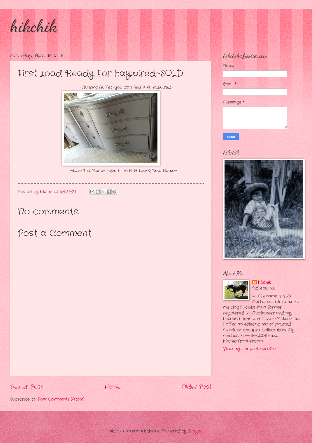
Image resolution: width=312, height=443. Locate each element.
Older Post (196, 387)
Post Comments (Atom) (61, 399)
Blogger (195, 431)
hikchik (33, 25)
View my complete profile (249, 349)
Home (112, 387)
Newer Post (26, 387)
